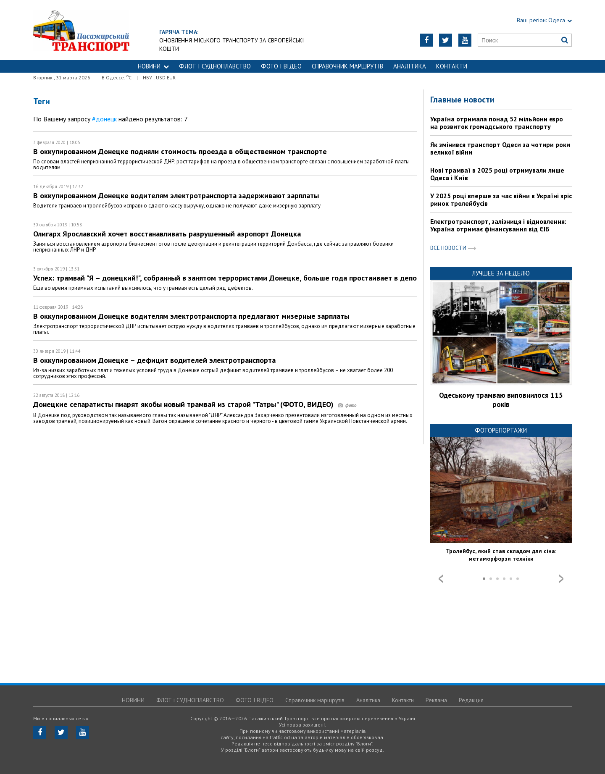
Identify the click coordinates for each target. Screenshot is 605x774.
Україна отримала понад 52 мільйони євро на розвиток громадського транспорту (496, 123)
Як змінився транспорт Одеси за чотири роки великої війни (500, 148)
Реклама (436, 700)
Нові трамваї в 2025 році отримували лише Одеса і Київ (497, 174)
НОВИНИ (153, 66)
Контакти (451, 66)
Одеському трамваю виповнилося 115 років (501, 400)
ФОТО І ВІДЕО (281, 66)
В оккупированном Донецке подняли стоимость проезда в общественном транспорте (180, 151)
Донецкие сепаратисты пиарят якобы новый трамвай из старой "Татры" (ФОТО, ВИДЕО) (194, 404)
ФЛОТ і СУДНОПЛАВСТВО (215, 66)
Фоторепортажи (501, 430)
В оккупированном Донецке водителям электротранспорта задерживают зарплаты (176, 195)
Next (561, 579)
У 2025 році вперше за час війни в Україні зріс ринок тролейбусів (501, 199)
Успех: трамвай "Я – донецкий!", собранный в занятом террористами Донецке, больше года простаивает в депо (225, 278)
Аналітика (409, 66)
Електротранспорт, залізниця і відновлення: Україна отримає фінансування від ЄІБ (498, 225)
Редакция (471, 700)
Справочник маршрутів (347, 66)
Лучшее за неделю (501, 273)
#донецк (104, 119)
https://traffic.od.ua (81, 30)
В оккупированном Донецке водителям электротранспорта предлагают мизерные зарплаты (191, 316)
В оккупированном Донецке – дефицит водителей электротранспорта (154, 360)
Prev (441, 579)
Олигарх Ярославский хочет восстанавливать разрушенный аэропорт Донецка (167, 234)
